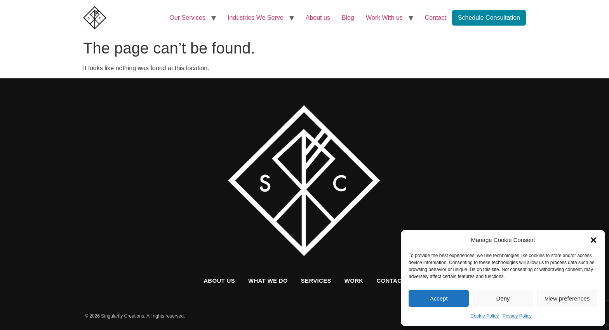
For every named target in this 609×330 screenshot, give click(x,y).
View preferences (567, 298)
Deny (503, 298)
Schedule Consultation (489, 17)
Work (354, 280)
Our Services (187, 17)
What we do (268, 280)
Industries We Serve (256, 17)
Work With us (384, 17)
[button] (593, 240)
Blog (348, 17)
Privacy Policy (517, 316)
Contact (435, 17)
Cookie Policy (484, 316)
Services (316, 280)
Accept (439, 298)
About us (318, 17)
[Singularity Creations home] (304, 181)
